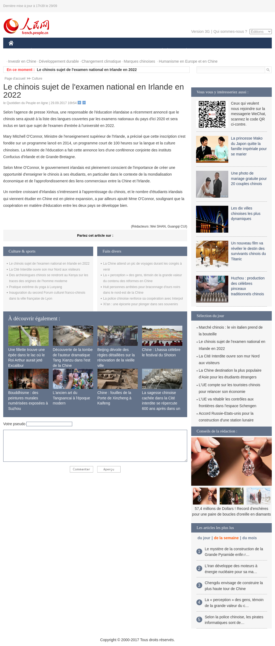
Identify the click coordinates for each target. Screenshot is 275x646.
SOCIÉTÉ (160, 50)
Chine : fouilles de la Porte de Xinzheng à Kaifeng (114, 398)
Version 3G (200, 31)
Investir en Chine (22, 61)
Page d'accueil (15, 78)
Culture (37, 78)
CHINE (17, 50)
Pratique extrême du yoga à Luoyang (35, 287)
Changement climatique (101, 61)
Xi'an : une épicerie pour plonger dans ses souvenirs (140, 304)
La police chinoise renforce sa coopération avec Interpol (143, 298)
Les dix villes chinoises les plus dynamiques (245, 213)
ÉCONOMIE (41, 50)
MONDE (66, 50)
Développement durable (59, 61)
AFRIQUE (88, 50)
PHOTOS (252, 50)
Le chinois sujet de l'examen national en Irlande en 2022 (87, 70)
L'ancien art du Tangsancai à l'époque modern (71, 398)
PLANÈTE (183, 50)
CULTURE (136, 50)
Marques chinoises (139, 61)
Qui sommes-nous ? (230, 31)
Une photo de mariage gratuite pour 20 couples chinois (249, 178)
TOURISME (228, 50)
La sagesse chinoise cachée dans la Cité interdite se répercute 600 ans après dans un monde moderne (161, 403)
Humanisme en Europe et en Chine (188, 61)
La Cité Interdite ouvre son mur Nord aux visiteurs (44, 269)
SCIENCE (112, 50)
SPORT (205, 50)
